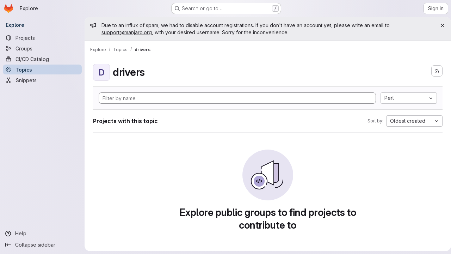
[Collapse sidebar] (42, 245)
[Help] (42, 233)
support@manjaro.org (126, 32)
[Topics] (42, 69)
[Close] (439, 25)
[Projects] (42, 38)
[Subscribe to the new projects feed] (434, 71)
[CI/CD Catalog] (42, 59)
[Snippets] (42, 80)
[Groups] (42, 48)
